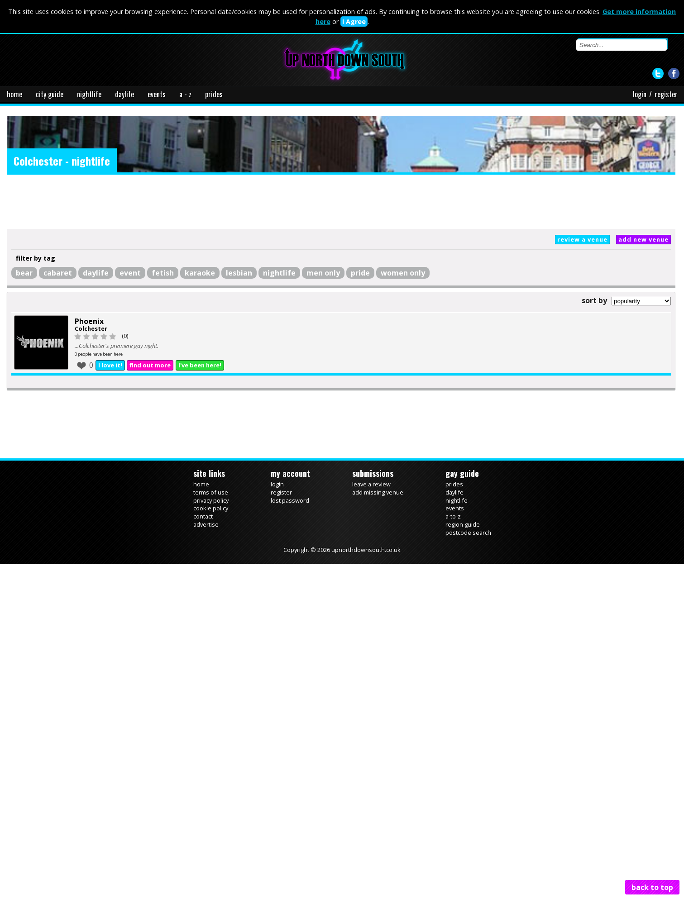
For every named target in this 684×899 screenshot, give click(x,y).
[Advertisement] (341, 201)
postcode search (468, 532)
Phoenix (89, 321)
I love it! (110, 365)
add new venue (643, 239)
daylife (124, 94)
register (666, 94)
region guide (462, 524)
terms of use (210, 492)
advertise (206, 524)
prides (214, 94)
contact (203, 516)
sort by (594, 300)
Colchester (91, 328)
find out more (150, 365)
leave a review (371, 484)
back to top (652, 887)
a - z (185, 94)
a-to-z (453, 516)
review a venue (582, 239)
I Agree (354, 21)
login (639, 94)
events (157, 94)
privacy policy (211, 500)
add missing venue (377, 492)
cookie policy (210, 508)
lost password (290, 500)
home (14, 94)
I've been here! (199, 365)
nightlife (89, 94)
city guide (49, 94)
